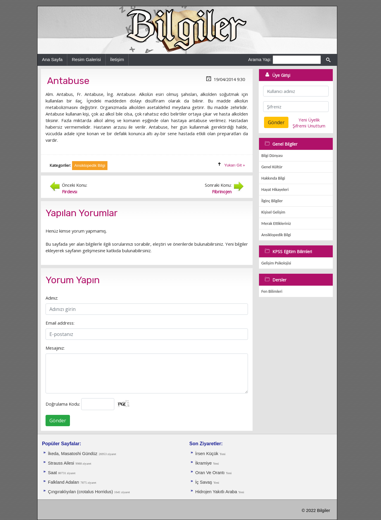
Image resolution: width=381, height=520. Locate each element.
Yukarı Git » (234, 165)
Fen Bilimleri (271, 291)
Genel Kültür (271, 166)
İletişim (117, 59)
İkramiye (204, 463)
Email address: (60, 323)
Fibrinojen (222, 191)
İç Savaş (203, 482)
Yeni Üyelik (309, 120)
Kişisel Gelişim (273, 212)
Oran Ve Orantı (210, 472)
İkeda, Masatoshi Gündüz (72, 453)
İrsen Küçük (206, 453)
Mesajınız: (55, 348)
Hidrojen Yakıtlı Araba (216, 491)
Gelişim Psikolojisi (276, 263)
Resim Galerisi (86, 59)
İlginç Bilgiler (272, 200)
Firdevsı (69, 191)
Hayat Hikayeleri (275, 189)
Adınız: (52, 298)
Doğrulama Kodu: (63, 404)
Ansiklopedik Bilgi (276, 234)
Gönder (57, 420)
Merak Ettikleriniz (276, 223)
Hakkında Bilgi (273, 178)
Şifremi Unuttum (309, 126)
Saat (53, 472)
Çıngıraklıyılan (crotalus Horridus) (81, 491)
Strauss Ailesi (61, 463)
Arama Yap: (259, 59)
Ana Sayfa (52, 59)
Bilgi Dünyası (272, 155)
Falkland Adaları (64, 482)
